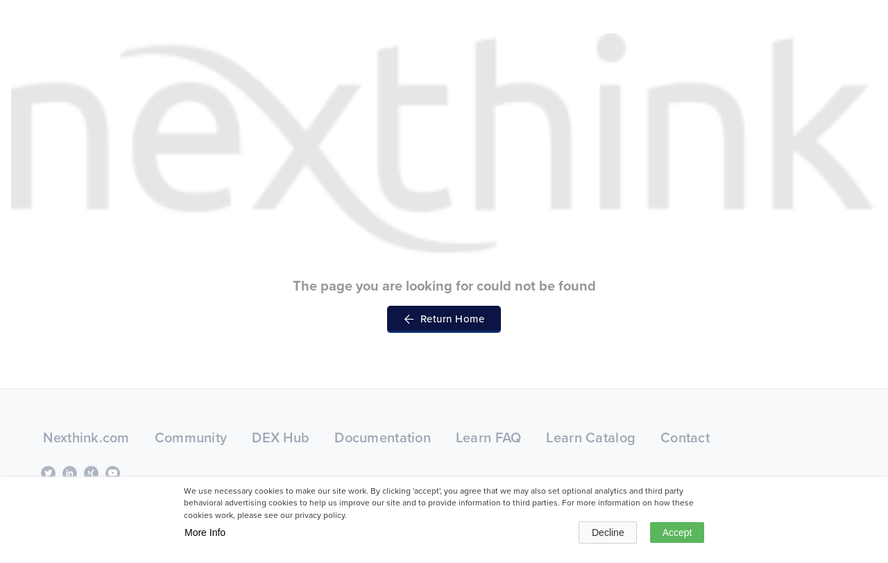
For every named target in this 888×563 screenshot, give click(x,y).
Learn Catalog (590, 437)
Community (191, 437)
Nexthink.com (86, 437)
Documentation (382, 437)
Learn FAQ (489, 437)
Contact (685, 437)
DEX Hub (280, 437)
